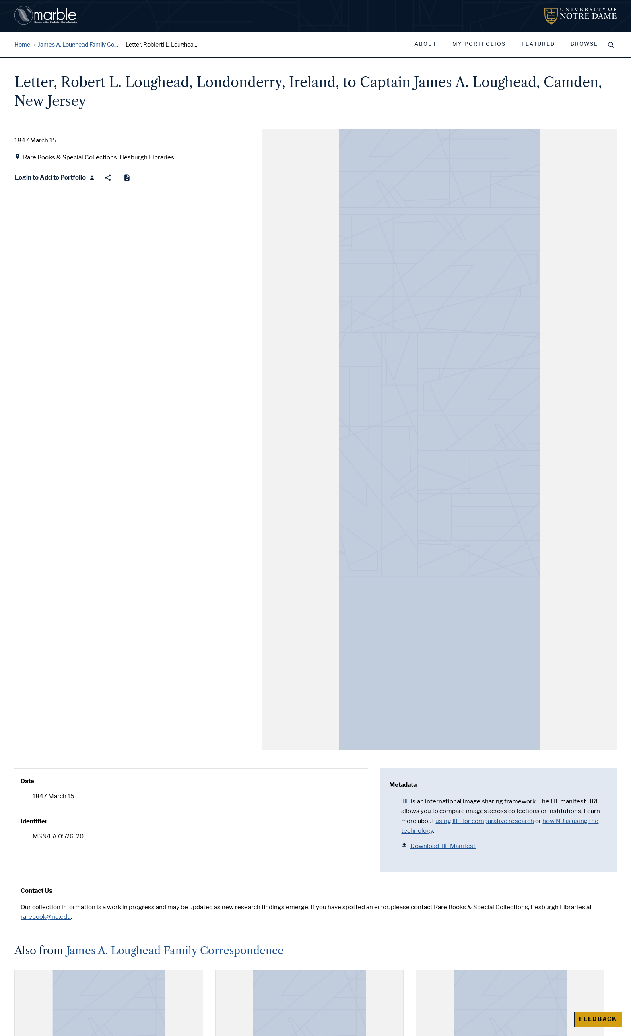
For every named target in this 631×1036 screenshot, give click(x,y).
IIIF (405, 801)
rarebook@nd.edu (46, 916)
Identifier (34, 821)
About (425, 44)
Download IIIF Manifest (438, 846)
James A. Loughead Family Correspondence (175, 950)
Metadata (403, 784)
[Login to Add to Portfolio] (54, 177)
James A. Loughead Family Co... (78, 44)
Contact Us (36, 890)
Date (27, 781)
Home (22, 44)
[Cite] (127, 177)
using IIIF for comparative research (484, 821)
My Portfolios (479, 44)
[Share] (108, 177)
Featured (538, 44)
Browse (584, 44)
